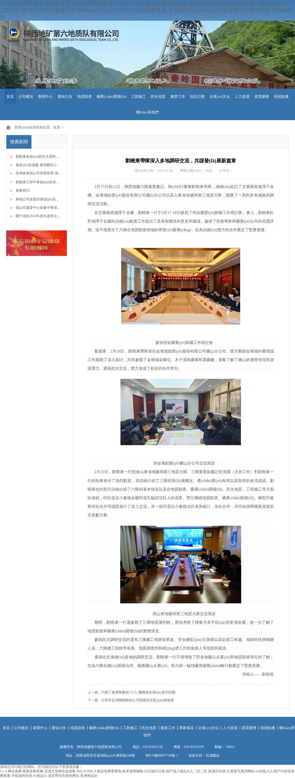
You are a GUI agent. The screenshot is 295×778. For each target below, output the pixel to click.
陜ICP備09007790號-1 (162, 755)
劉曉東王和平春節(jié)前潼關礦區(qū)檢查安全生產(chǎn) (59, 182)
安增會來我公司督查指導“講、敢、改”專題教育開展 (55, 173)
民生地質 (158, 97)
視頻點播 (281, 97)
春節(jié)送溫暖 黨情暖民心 (36, 165)
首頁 (10, 97)
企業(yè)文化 (219, 97)
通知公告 (65, 97)
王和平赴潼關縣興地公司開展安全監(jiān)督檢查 (137, 700)
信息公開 (197, 97)
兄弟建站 (213, 755)
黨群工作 (177, 97)
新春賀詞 (23, 190)
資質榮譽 (261, 97)
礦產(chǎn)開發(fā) (111, 97)
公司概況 (25, 97)
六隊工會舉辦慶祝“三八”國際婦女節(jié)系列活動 (138, 692)
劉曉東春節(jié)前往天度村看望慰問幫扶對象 (49, 156)
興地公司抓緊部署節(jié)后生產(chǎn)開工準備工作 (54, 199)
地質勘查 (84, 97)
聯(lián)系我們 (147, 112)
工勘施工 (138, 97)
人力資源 (242, 97)
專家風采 (186, 728)
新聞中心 (45, 97)
